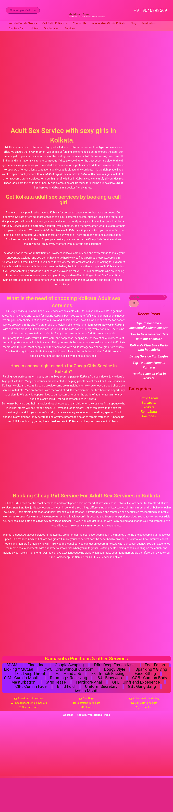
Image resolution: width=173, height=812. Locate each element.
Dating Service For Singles (149, 356)
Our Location (51, 28)
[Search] (134, 303)
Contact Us (79, 23)
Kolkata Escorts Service (78, 14)
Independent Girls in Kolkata (108, 23)
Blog (133, 23)
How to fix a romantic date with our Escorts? (149, 336)
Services (70, 28)
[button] (23, 10)
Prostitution (148, 23)
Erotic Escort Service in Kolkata (149, 402)
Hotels (35, 28)
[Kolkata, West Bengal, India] (86, 750)
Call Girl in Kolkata (55, 23)
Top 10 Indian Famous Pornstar (149, 365)
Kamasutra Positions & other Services (86, 659)
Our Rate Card (17, 28)
